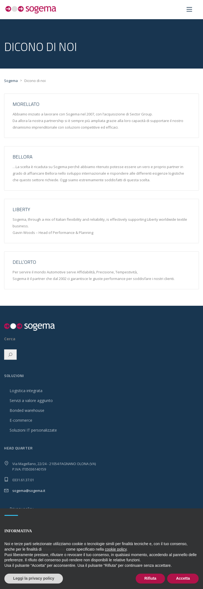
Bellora (23, 156)
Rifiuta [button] (150, 578)
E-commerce (21, 420)
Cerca (9, 339)
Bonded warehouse (27, 410)
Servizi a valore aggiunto (31, 400)
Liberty (21, 209)
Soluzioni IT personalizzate (33, 430)
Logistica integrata (26, 390)
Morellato (26, 104)
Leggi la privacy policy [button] (33, 578)
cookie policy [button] (115, 549)
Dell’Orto (24, 262)
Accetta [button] (183, 578)
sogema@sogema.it (28, 490)
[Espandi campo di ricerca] (10, 354)
